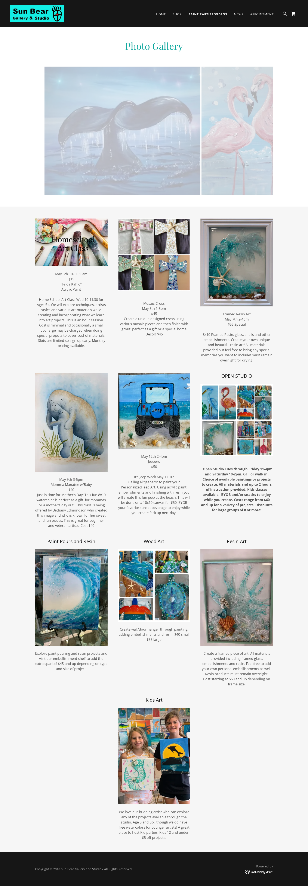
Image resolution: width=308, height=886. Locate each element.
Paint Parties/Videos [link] (207, 14)
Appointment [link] (262, 14)
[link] (37, 13)
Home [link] (161, 14)
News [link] (238, 14)
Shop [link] (177, 14)
